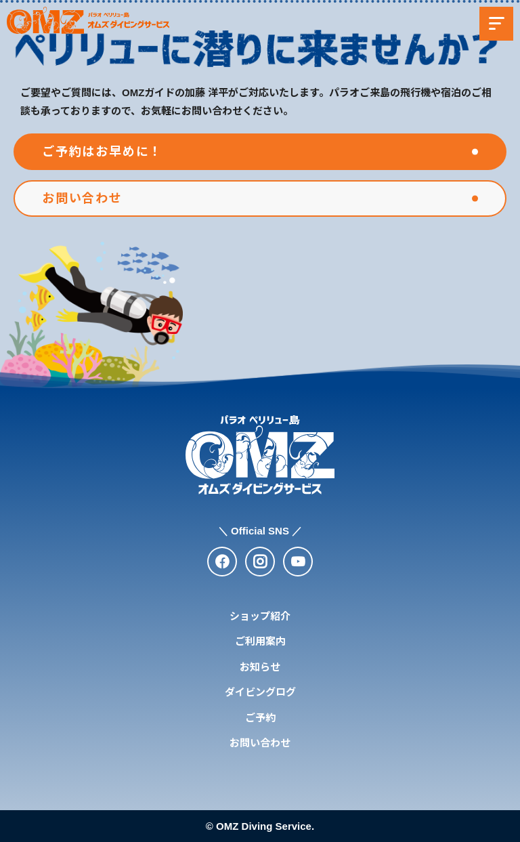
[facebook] (222, 561)
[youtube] (298, 561)
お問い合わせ (260, 743)
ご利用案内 (260, 641)
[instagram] (260, 561)
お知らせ (260, 667)
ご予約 (260, 717)
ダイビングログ (260, 692)
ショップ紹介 (260, 616)
